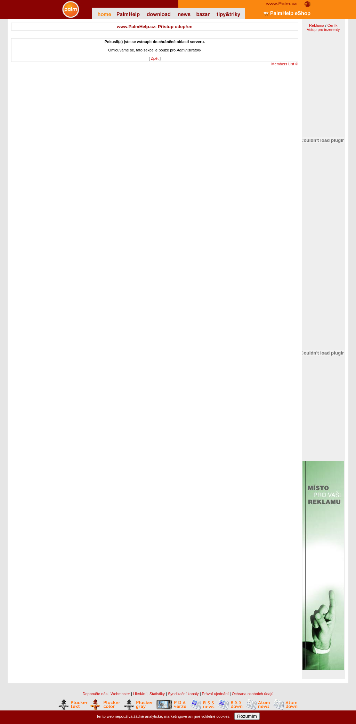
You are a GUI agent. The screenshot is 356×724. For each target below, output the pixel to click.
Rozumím (247, 716)
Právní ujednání (215, 694)
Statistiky (157, 694)
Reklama (316, 25)
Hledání (139, 694)
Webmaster (120, 694)
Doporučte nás (94, 694)
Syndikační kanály (183, 694)
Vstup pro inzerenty (323, 29)
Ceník (332, 25)
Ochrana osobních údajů (253, 694)
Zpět (155, 58)
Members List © (284, 64)
